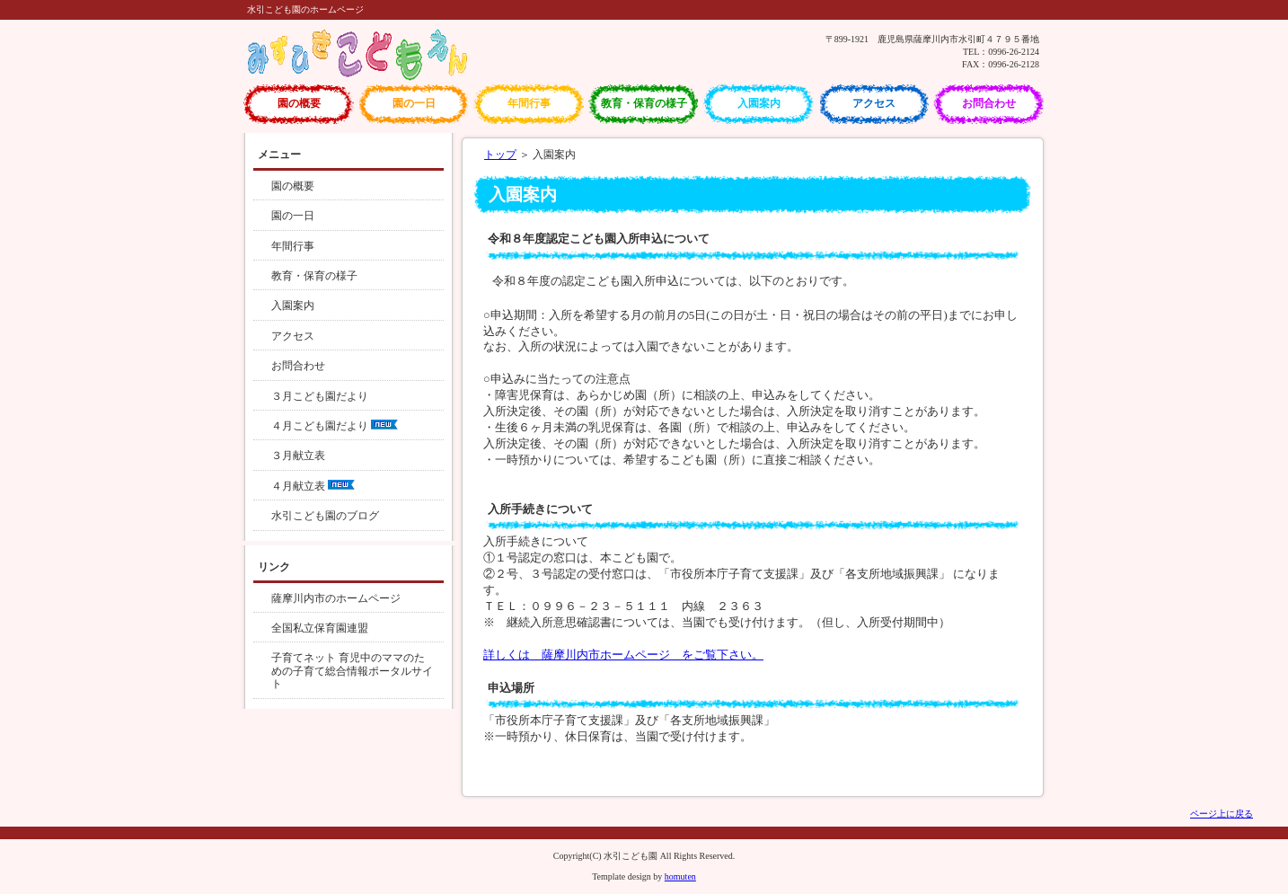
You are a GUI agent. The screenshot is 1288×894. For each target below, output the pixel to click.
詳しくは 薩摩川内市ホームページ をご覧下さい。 (623, 655)
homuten (680, 876)
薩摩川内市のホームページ (336, 598)
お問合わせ (989, 103)
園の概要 (299, 103)
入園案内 (759, 103)
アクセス (873, 103)
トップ (500, 154)
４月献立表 (313, 486)
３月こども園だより (319, 396)
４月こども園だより (334, 426)
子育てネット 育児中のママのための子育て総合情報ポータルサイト (352, 670)
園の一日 (414, 103)
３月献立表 (298, 455)
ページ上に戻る (1221, 814)
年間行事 (529, 103)
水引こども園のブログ (325, 515)
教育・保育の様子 (644, 103)
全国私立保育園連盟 (319, 628)
